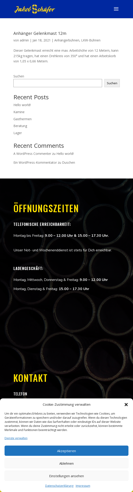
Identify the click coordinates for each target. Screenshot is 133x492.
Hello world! (22, 105)
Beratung (20, 126)
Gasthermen (22, 119)
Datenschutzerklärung (59, 486)
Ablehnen (66, 463)
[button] (126, 404)
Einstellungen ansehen (66, 476)
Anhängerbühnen (66, 40)
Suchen (18, 76)
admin (24, 40)
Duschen (68, 162)
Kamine (19, 112)
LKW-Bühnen (90, 40)
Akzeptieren (66, 451)
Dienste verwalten (16, 438)
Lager (17, 133)
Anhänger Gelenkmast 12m (39, 33)
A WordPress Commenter (32, 153)
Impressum (83, 486)
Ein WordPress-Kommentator (35, 162)
